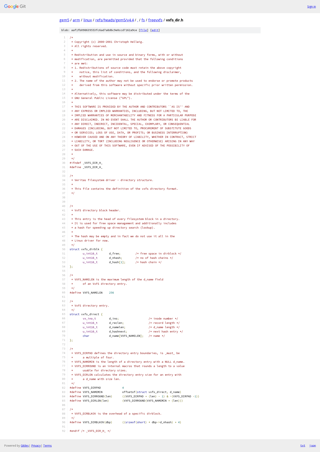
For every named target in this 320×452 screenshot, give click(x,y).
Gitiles (25, 445)
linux (87, 19)
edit (155, 30)
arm (76, 19)
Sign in (311, 6)
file (143, 30)
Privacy (36, 445)
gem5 (64, 19)
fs (143, 19)
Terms (47, 445)
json (312, 445)
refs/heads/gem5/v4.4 (114, 19)
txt (302, 445)
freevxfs (155, 19)
